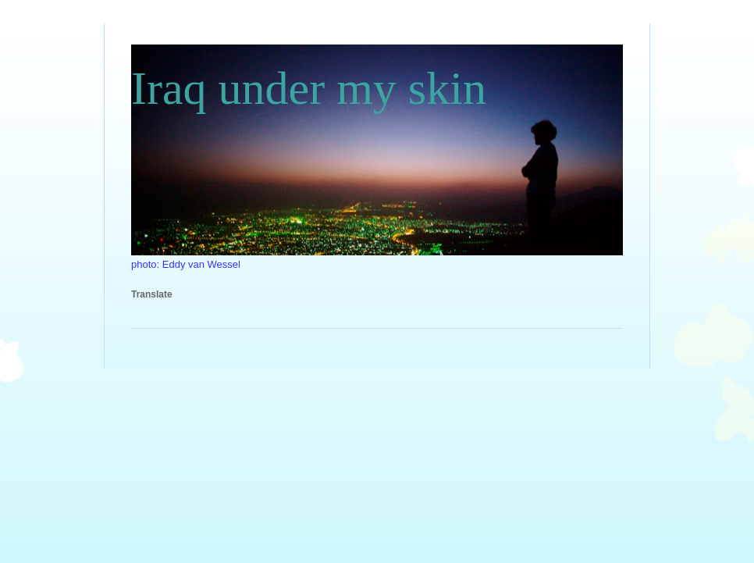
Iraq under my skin (308, 88)
